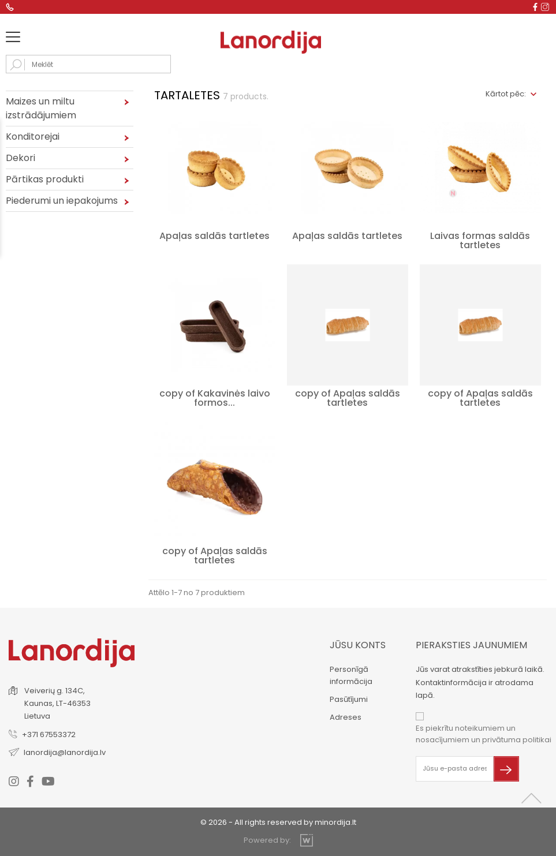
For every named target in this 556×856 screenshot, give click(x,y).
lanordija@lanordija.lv (65, 752)
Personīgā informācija (351, 675)
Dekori (20, 158)
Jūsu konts (358, 645)
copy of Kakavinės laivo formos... (214, 398)
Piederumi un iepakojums (62, 200)
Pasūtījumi (349, 699)
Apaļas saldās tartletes (214, 235)
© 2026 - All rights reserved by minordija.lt (278, 822)
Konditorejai (32, 136)
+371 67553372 (49, 734)
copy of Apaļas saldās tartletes (347, 398)
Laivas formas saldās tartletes (480, 240)
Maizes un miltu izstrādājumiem (41, 108)
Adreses (345, 717)
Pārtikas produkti (45, 179)
